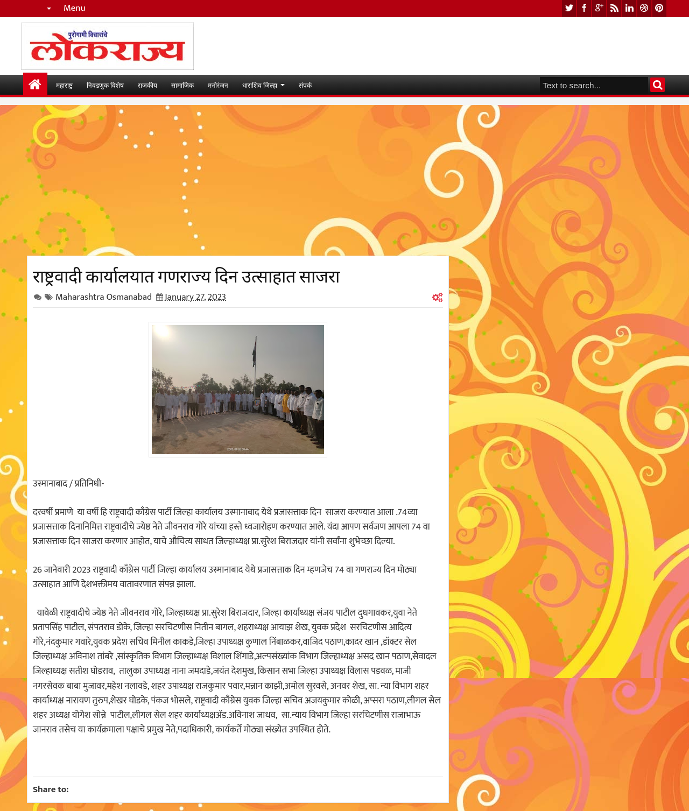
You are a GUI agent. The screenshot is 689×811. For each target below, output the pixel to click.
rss (614, 8)
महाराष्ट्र (64, 84)
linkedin (629, 8)
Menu (75, 8)
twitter (569, 8)
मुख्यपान (35, 84)
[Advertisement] (238, 180)
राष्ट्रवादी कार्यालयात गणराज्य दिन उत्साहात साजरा (186, 274)
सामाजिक (182, 84)
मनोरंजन (218, 84)
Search (657, 84)
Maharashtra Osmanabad (103, 297)
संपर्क (305, 84)
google (599, 8)
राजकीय (147, 84)
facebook (584, 8)
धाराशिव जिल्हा (259, 84)
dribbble (644, 8)
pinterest (659, 8)
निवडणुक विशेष (105, 84)
